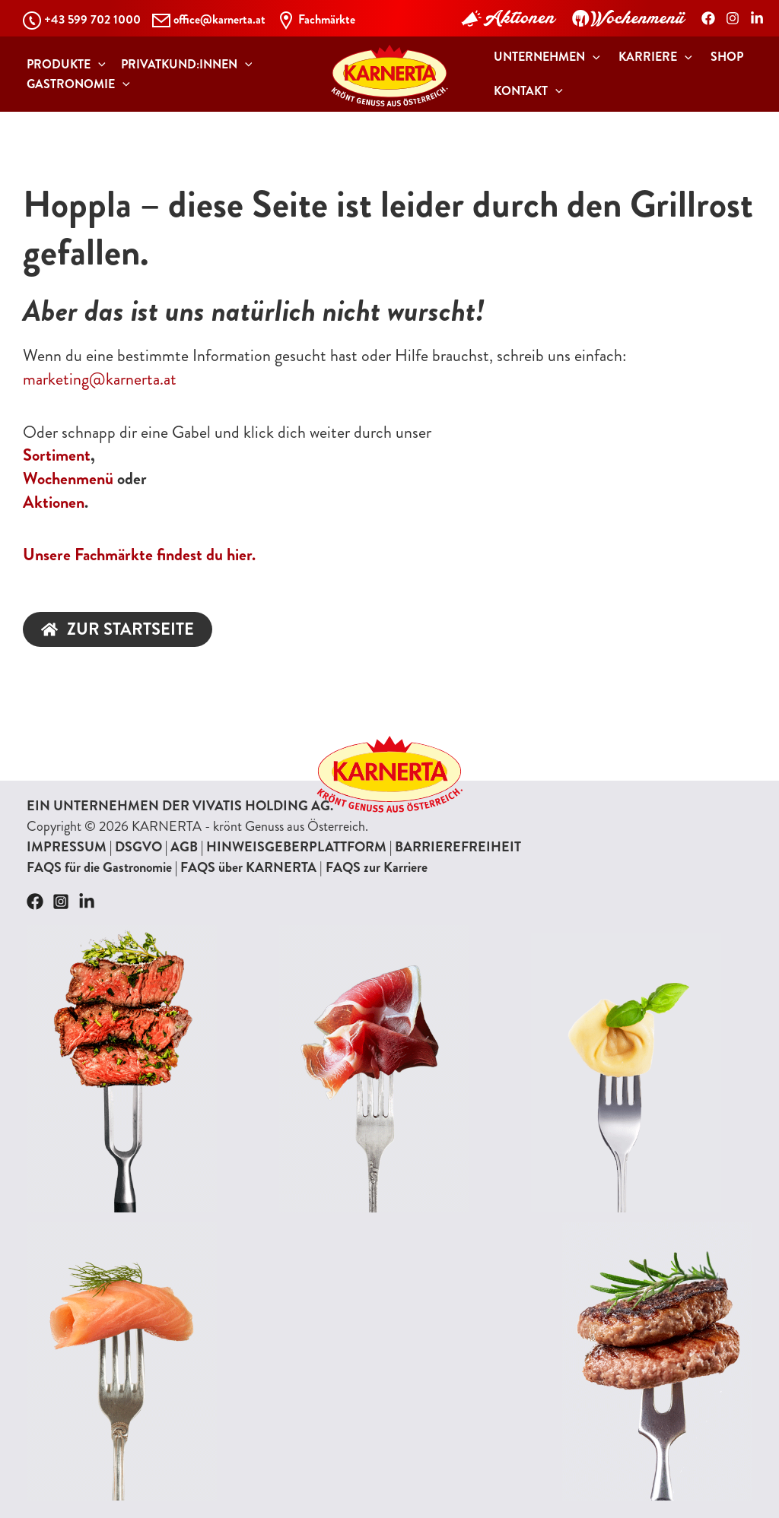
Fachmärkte (326, 19)
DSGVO (138, 847)
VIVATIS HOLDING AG (261, 806)
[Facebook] (708, 18)
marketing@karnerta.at (99, 379)
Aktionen (53, 502)
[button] (62, 64)
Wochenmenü (68, 478)
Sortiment (57, 455)
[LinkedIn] (757, 18)
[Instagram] (732, 18)
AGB (184, 847)
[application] (94, 64)
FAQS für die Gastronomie (99, 867)
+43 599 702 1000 (92, 19)
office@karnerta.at (219, 19)
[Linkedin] (86, 901)
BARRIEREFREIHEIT (458, 847)
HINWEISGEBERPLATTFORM (296, 847)
